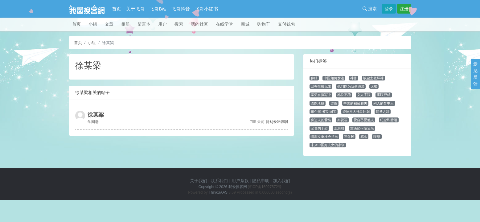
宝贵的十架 (319, 128)
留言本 (143, 24)
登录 (388, 8)
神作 (353, 78)
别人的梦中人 (383, 103)
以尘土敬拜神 (373, 78)
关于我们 (198, 180)
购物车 (263, 24)
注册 (404, 8)
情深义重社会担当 (324, 136)
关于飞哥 (135, 8)
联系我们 (219, 180)
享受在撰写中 (321, 95)
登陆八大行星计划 (356, 111)
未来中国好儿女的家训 (328, 145)
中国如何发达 (334, 78)
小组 (92, 24)
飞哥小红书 (206, 8)
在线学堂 (224, 24)
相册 (125, 24)
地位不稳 (344, 95)
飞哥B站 (158, 8)
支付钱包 (286, 24)
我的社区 (199, 24)
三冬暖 (349, 136)
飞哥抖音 (180, 8)
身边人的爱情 (321, 120)
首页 (116, 8)
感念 (363, 136)
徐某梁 (96, 115)
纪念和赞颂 (388, 120)
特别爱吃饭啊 (277, 122)
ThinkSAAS (218, 192)
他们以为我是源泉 (350, 86)
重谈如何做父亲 (362, 128)
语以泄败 (317, 103)
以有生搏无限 (321, 86)
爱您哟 (339, 128)
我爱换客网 (237, 187)
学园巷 (93, 122)
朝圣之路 (382, 111)
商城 (245, 24)
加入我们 (281, 180)
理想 (376, 136)
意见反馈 (475, 74)
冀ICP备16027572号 (264, 187)
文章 (109, 24)
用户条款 (240, 180)
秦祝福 (342, 120)
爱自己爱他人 (364, 120)
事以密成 (383, 95)
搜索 (370, 8)
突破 (333, 103)
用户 (162, 24)
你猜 (314, 78)
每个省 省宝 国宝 (323, 111)
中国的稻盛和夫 (355, 103)
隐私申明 (260, 180)
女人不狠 (364, 95)
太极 (374, 86)
